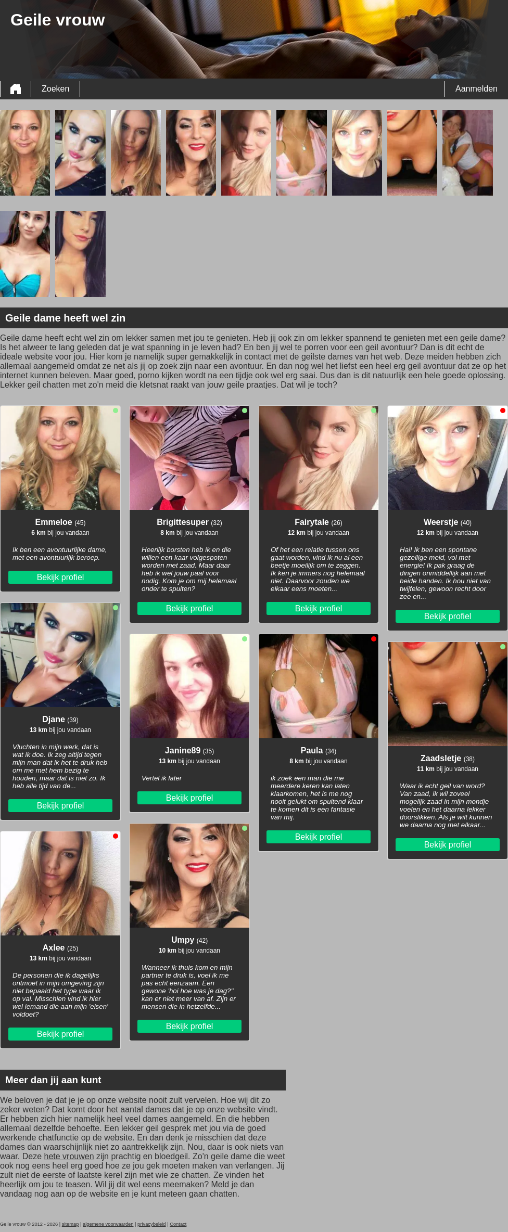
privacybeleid (151, 1224)
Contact (178, 1224)
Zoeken (55, 88)
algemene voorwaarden (108, 1224)
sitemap (70, 1224)
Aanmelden (476, 88)
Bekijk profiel (60, 577)
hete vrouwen (69, 1156)
